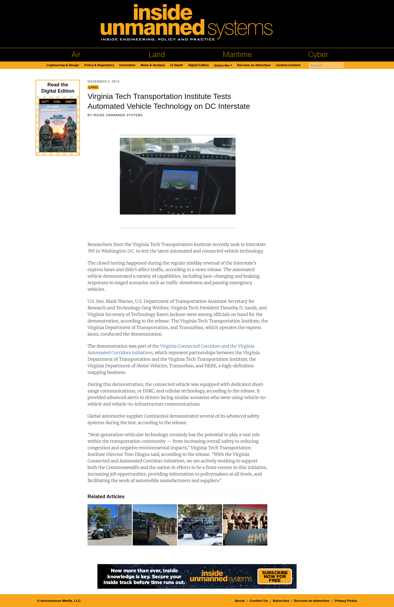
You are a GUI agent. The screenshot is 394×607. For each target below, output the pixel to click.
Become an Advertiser (254, 65)
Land (157, 54)
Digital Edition (198, 65)
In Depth (176, 65)
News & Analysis (153, 65)
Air (76, 54)
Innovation (127, 65)
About (240, 601)
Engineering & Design (63, 65)
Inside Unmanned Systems (118, 115)
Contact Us (259, 601)
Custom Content (288, 65)
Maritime (237, 54)
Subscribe (222, 65)
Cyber (318, 54)
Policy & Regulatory (99, 65)
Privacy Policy (346, 601)
